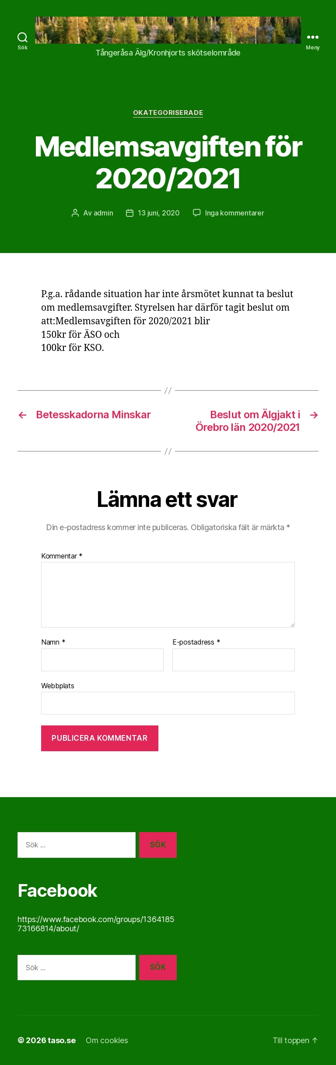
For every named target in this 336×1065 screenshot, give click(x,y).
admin (103, 212)
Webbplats (57, 685)
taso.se (61, 1040)
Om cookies (107, 1040)
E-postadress (196, 642)
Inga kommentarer (234, 212)
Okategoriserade (168, 113)
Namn (53, 642)
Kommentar (62, 556)
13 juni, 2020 (159, 212)
